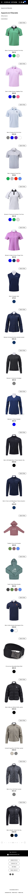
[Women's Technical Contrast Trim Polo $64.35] (14, 201)
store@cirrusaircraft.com (14, 854)
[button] (24, 2)
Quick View (22, 22)
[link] (2, 843)
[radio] (10, 55)
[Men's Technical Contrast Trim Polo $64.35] (14, 38)
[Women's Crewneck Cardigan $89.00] (14, 365)
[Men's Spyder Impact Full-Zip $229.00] (14, 817)
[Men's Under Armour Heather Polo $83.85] (14, 79)
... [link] (6, 842)
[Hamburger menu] (1, 2)
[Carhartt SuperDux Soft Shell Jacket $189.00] (14, 735)
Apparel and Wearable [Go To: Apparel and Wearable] (6, 8)
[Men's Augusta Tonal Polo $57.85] (14, 160)
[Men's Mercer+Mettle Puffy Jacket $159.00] (14, 694)
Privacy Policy (14, 892)
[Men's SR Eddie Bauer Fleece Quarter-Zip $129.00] (14, 447)
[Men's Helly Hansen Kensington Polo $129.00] (14, 612)
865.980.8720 (14, 852)
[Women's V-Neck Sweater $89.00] (14, 406)
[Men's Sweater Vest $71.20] (14, 283)
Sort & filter (4, 18)
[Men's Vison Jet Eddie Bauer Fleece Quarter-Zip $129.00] (14, 489)
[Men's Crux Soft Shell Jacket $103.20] (14, 776)
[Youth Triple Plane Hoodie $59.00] (14, 571)
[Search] (20, 2)
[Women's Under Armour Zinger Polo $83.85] (14, 242)
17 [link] (21, 842)
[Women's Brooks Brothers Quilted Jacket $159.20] (14, 324)
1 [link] (4, 842)
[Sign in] (22, 2)
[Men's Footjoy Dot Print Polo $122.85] (14, 120)
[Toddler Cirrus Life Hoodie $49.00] (14, 530)
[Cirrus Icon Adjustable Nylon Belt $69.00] (14, 653)
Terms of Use (20, 892)
